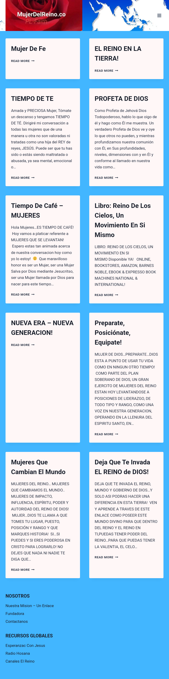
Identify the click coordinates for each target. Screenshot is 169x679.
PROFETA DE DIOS (121, 98)
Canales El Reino (20, 661)
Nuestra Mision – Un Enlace (30, 605)
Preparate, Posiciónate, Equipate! (112, 332)
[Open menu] (159, 15)
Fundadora (15, 613)
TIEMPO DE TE (32, 98)
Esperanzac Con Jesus (25, 645)
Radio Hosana (18, 653)
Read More (23, 61)
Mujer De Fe (28, 48)
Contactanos (17, 621)
